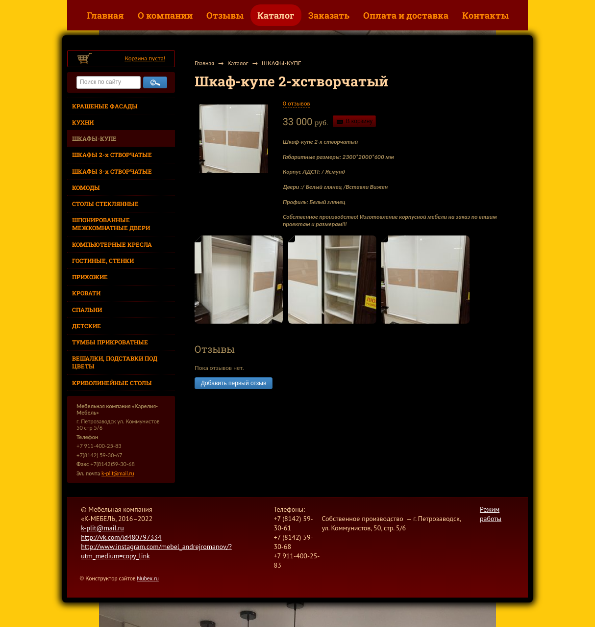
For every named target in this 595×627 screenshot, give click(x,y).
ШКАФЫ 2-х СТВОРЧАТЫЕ (112, 154)
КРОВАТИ (86, 293)
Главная (105, 15)
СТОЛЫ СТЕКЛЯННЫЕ (105, 204)
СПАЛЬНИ (87, 310)
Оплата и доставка (405, 15)
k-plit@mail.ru (117, 473)
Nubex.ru (148, 578)
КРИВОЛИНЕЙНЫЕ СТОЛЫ (112, 383)
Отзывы (225, 15)
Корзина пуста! (144, 58)
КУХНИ (83, 122)
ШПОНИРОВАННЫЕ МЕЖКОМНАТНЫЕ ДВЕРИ (111, 224)
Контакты (485, 15)
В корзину (359, 121)
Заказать (328, 15)
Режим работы (490, 514)
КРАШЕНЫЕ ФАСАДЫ (105, 106)
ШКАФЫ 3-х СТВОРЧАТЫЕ (112, 171)
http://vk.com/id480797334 (121, 537)
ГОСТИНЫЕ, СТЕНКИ (103, 260)
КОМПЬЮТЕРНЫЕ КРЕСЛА (112, 244)
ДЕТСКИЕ (86, 326)
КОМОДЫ (86, 187)
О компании (165, 15)
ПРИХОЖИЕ (90, 277)
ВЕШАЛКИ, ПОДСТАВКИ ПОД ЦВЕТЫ (114, 362)
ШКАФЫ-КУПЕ (94, 138)
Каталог (276, 15)
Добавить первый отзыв (234, 383)
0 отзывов (296, 103)
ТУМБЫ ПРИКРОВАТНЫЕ (110, 342)
